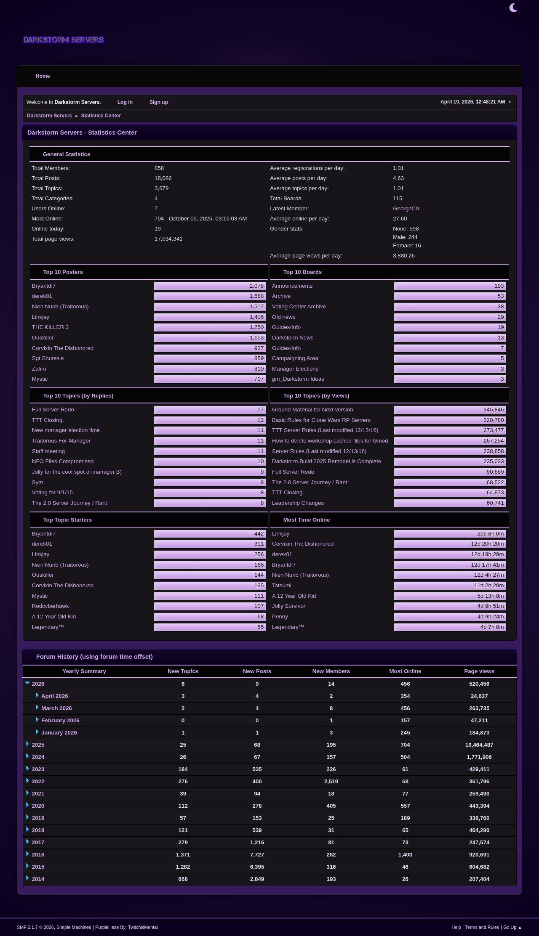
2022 (38, 781)
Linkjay (41, 317)
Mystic (40, 379)
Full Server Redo (53, 409)
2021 (38, 793)
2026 (38, 684)
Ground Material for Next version (312, 409)
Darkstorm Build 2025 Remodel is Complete (326, 461)
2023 (38, 769)
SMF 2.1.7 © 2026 (35, 927)
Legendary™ (48, 627)
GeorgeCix (406, 208)
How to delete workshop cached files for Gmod (330, 441)
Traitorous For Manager (61, 441)
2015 (38, 867)
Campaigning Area (295, 358)
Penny (280, 616)
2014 (38, 879)
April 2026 (54, 696)
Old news (284, 317)
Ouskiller (43, 337)
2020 (38, 806)
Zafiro (39, 369)
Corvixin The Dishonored (62, 348)
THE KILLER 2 (50, 327)
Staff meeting (48, 451)
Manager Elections (295, 369)
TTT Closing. (48, 420)
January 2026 (59, 732)
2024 (38, 757)
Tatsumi (281, 585)
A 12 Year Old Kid (54, 616)
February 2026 (60, 720)
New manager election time (66, 430)
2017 (38, 842)
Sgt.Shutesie (48, 358)
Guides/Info (286, 327)
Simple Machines (73, 927)
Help (456, 927)
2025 (38, 745)
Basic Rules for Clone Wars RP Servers (321, 420)
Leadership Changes (298, 503)
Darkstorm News (293, 337)
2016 (38, 854)
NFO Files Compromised (63, 461)
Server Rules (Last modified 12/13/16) (319, 451)
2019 (38, 818)
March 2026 (56, 708)
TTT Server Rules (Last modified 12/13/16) (325, 430)
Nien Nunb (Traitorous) (60, 306)
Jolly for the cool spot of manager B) (77, 472)
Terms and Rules (482, 927)
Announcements (292, 286)
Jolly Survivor (288, 606)
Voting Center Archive (299, 306)
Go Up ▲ (512, 927)
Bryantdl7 (44, 286)
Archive (281, 296)
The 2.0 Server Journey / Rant (69, 503)
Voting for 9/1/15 (52, 492)
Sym (37, 482)
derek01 (42, 296)
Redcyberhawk (50, 606)
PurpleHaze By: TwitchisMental (126, 927)
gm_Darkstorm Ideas (298, 379)
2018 (38, 830)
